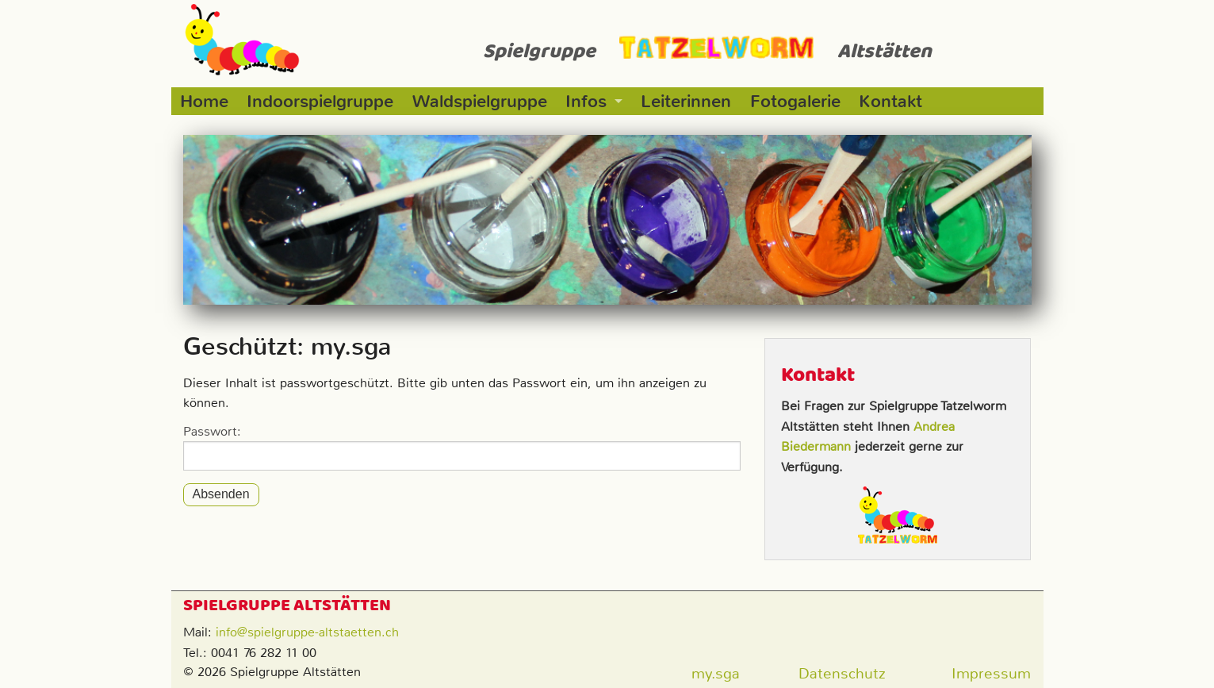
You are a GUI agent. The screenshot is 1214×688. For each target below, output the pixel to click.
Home (204, 101)
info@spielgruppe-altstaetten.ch (307, 632)
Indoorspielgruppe (320, 101)
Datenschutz (842, 673)
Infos (586, 101)
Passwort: (462, 447)
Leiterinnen (686, 101)
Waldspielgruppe (479, 101)
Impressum (991, 673)
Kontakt (890, 101)
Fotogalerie (795, 101)
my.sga (715, 673)
